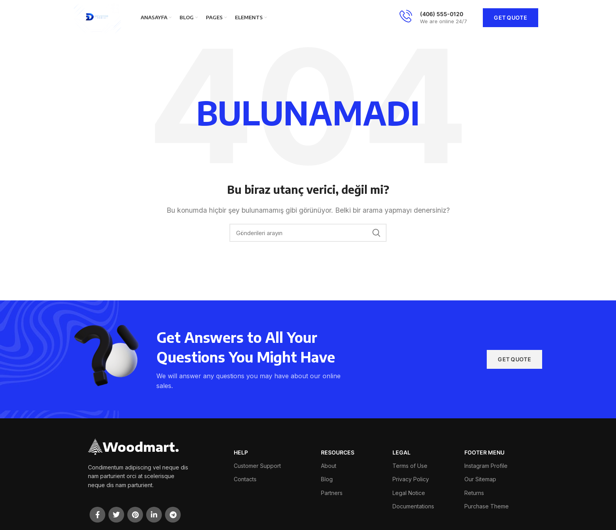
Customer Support (257, 465)
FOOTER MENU (484, 452)
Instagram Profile (486, 465)
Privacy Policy (410, 479)
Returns (474, 493)
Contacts (245, 479)
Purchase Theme (486, 506)
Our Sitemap (480, 479)
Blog (327, 479)
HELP (241, 452)
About (328, 465)
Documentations (413, 506)
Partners (332, 493)
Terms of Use (409, 465)
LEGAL (401, 452)
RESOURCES (337, 452)
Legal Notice (408, 493)
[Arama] (308, 233)
